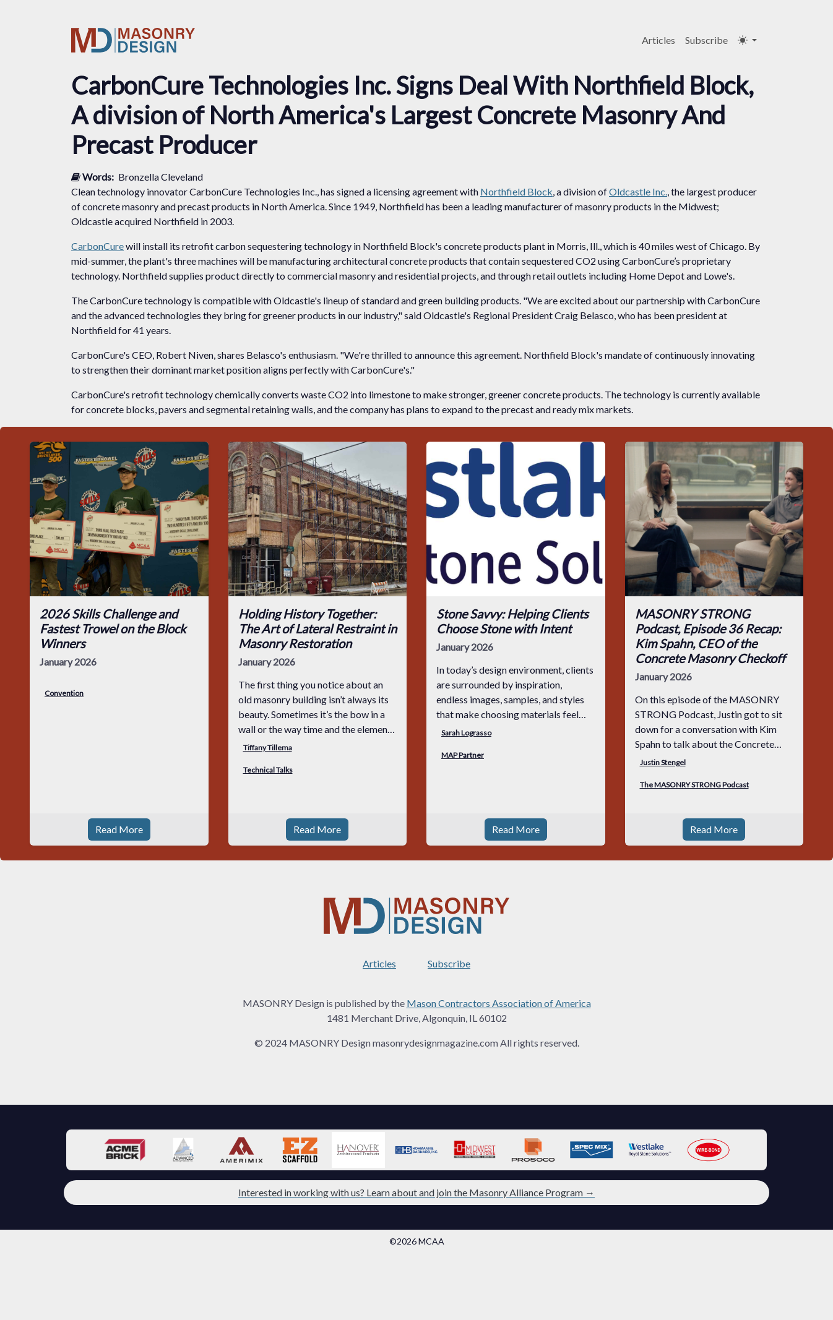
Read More (119, 829)
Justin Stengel (663, 762)
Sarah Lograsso (466, 732)
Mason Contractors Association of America (499, 1003)
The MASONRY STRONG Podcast (694, 784)
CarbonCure (97, 246)
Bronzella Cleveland (160, 176)
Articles (658, 40)
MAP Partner (462, 755)
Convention (64, 693)
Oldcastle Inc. (638, 191)
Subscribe (706, 40)
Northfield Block (516, 191)
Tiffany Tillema (267, 747)
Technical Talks (268, 769)
